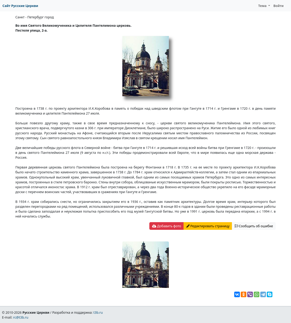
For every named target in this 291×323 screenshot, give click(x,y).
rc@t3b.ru (20, 317)
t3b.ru (98, 312)
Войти (278, 5)
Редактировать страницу (208, 226)
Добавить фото (166, 226)
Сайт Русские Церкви (20, 5)
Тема (263, 5)
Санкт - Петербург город (34, 17)
